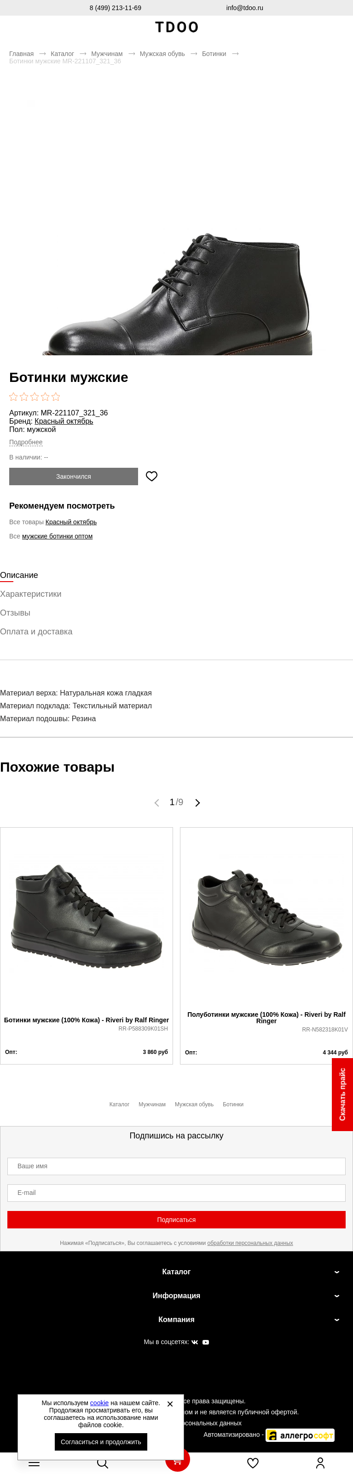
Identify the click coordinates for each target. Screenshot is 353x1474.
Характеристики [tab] (30, 594)
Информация (177, 1296)
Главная (21, 53)
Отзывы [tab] (15, 612)
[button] (158, 802)
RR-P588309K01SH (143, 1029)
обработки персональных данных (250, 1243)
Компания (176, 1319)
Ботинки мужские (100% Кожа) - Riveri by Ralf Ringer (86, 1020)
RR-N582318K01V (325, 1029)
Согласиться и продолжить (101, 1442)
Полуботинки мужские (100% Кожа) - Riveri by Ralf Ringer (266, 1017)
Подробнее (26, 442)
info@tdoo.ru (244, 7)
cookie (99, 1403)
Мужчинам (106, 53)
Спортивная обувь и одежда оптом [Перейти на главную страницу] (177, 27)
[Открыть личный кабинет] (320, 1462)
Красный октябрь (64, 421)
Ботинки (214, 53)
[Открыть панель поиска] (102, 1462)
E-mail (26, 1192)
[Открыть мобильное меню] (34, 1462)
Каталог (62, 53)
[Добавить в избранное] (151, 476)
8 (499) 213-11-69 (115, 7)
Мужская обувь (162, 53)
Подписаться (176, 1219)
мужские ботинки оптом (57, 536)
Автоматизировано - (269, 1434)
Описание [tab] (19, 575)
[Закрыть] (169, 1403)
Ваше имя (32, 1166)
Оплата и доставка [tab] (36, 631)
